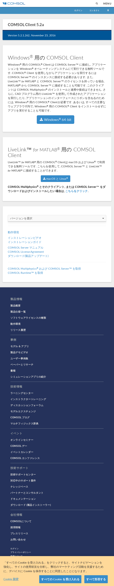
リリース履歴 (18, 330)
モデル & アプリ (19, 346)
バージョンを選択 (57, 218)
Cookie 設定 (11, 579)
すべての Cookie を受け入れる (60, 579)
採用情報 (15, 527)
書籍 (12, 370)
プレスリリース (19, 533)
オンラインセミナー (21, 439)
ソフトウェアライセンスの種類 (28, 317)
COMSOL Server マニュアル (25, 247)
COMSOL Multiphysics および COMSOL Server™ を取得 (44, 268)
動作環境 (13, 232)
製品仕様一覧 (18, 311)
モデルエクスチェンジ (23, 411)
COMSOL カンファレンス (25, 458)
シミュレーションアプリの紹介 (28, 376)
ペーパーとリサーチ (21, 364)
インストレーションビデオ (24, 238)
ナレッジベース (19, 486)
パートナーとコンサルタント (27, 492)
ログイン (78, 10)
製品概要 (15, 305)
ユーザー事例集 (19, 358)
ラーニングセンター (21, 393)
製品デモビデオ (19, 352)
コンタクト (94, 10)
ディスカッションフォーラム (27, 405)
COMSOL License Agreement (26, 252)
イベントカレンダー (21, 452)
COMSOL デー (18, 446)
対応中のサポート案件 (23, 480)
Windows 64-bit (55, 119)
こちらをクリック (76, 191)
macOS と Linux (55, 179)
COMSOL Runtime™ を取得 (25, 273)
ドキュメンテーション (23, 498)
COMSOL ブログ (20, 417)
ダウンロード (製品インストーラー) (30, 505)
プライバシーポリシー (20, 552)
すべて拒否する (96, 579)
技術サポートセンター (23, 474)
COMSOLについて (21, 521)
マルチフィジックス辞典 (24, 423)
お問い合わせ (18, 539)
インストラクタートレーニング (28, 399)
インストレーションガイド (24, 242)
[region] (57, 571)
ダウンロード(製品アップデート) (28, 256)
